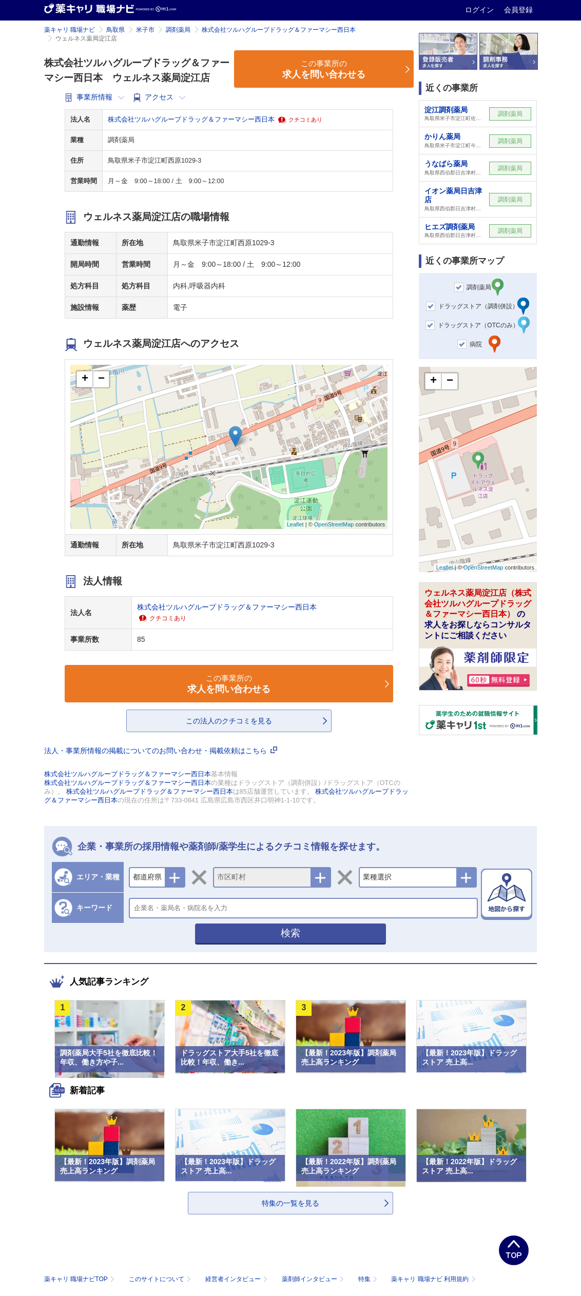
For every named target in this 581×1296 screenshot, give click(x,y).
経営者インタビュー (237, 1279)
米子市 (145, 29)
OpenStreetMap (334, 524)
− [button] (101, 379)
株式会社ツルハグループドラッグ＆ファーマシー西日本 (279, 29)
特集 (368, 1279)
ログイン (480, 10)
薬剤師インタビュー (314, 1279)
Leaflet (295, 524)
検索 (290, 933)
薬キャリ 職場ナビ (69, 29)
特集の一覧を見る (290, 1203)
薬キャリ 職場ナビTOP (80, 1279)
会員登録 (518, 10)
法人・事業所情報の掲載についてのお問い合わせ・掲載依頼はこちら (160, 751)
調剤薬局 (178, 29)
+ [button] (85, 379)
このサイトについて (161, 1279)
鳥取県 (115, 29)
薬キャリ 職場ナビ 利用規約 (433, 1279)
